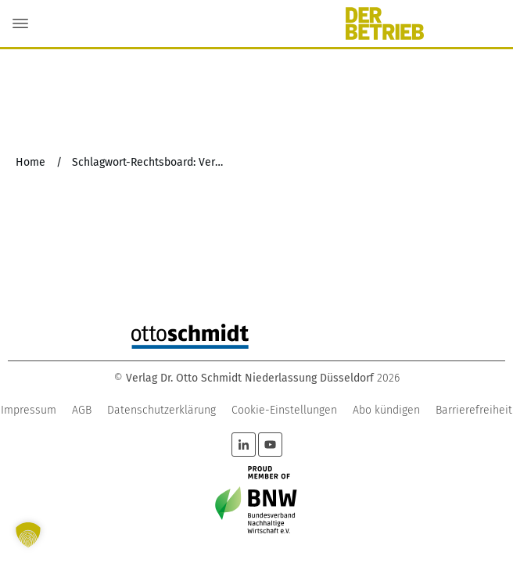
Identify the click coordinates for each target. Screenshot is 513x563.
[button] (28, 535)
